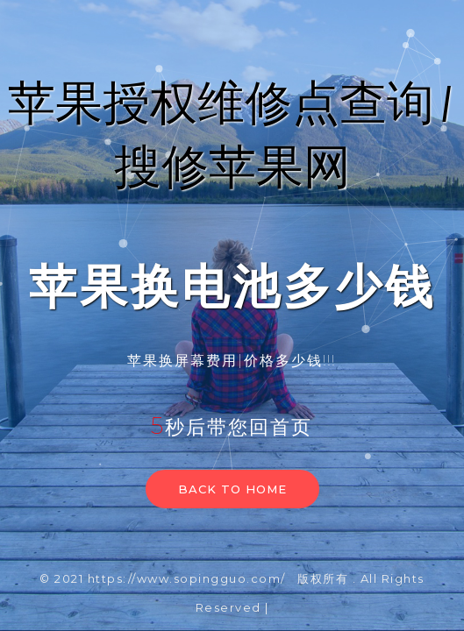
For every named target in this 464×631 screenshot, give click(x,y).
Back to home (232, 489)
